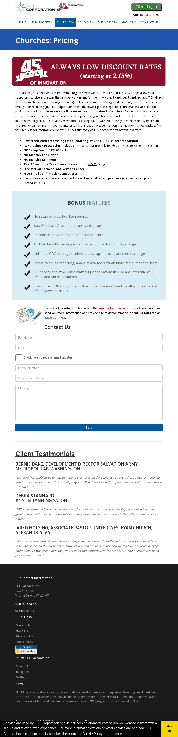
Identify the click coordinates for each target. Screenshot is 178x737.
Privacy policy (24, 636)
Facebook (22, 666)
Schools (86, 22)
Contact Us (149, 22)
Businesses (107, 22)
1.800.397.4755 (54, 318)
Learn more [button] (113, 734)
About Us (128, 22)
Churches (65, 22)
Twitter (20, 677)
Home (22, 22)
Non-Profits (41, 22)
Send (89, 427)
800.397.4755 (28, 604)
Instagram (22, 672)
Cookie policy (24, 642)
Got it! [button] (169, 729)
